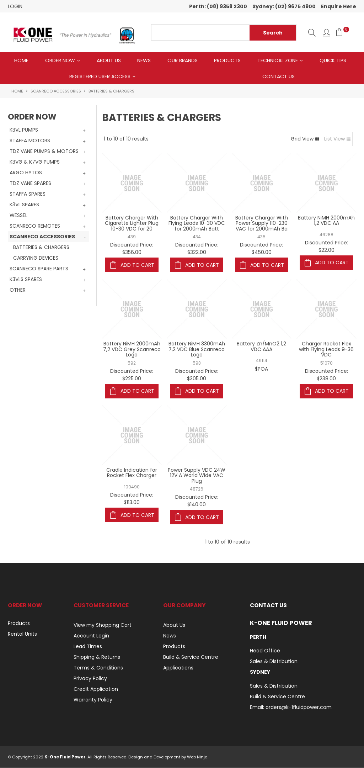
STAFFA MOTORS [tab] (30, 141)
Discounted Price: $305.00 (196, 375)
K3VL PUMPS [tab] (24, 130)
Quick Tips (333, 60)
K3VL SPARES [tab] (24, 205)
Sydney (260, 672)
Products (227, 60)
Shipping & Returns (97, 657)
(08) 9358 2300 (227, 6)
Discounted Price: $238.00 (326, 375)
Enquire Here (338, 6)
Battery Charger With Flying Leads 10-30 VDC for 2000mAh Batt (196, 223)
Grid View (302, 139)
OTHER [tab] (18, 290)
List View (334, 139)
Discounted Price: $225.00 (131, 375)
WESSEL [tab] (18, 215)
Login (15, 6)
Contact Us (278, 76)
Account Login (91, 636)
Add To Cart (137, 265)
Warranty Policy (93, 700)
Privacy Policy (90, 679)
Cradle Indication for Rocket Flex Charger (131, 473)
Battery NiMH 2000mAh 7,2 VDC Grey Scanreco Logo (132, 350)
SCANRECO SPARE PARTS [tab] (39, 269)
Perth (258, 637)
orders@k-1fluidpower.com (299, 707)
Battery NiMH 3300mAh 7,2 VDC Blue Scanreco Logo (196, 350)
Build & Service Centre (190, 657)
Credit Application (96, 689)
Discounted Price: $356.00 (131, 249)
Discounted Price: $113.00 (131, 499)
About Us (109, 60)
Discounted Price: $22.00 (326, 247)
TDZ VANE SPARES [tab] (30, 183)
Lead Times (88, 647)
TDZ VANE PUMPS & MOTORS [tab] (44, 151)
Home (21, 60)
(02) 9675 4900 (295, 6)
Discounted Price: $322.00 (196, 249)
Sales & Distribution (274, 662)
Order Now (60, 60)
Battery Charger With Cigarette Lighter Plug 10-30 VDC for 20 (132, 223)
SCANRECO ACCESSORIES (56, 92)
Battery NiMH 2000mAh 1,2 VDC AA (326, 220)
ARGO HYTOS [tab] (26, 173)
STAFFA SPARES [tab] (28, 194)
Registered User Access (99, 76)
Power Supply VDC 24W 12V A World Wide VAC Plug (196, 476)
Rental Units (22, 634)
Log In (326, 32)
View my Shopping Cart (103, 625)
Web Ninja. (197, 757)
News (144, 60)
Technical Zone (277, 60)
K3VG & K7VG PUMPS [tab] (35, 162)
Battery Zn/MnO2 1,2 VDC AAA (261, 347)
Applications (178, 668)
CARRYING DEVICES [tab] (35, 258)
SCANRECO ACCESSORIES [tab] (42, 237)
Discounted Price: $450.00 (261, 249)
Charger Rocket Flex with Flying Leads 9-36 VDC (326, 350)
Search (312, 32)
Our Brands (182, 60)
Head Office (265, 651)
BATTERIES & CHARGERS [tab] (41, 247)
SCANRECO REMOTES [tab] (35, 226)
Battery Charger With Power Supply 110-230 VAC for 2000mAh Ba (261, 223)
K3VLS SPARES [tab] (26, 280)
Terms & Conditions (98, 668)
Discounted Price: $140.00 (196, 501)
